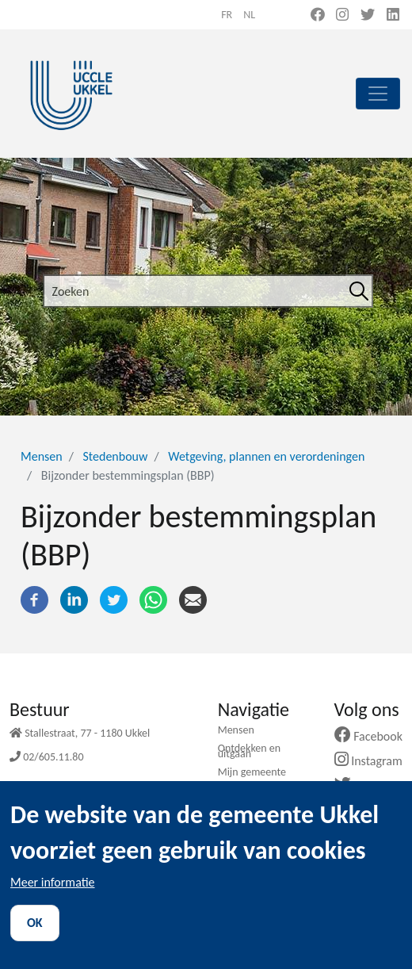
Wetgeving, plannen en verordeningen (266, 456)
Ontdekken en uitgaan (249, 750)
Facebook (374, 736)
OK (35, 940)
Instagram (374, 760)
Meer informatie (52, 899)
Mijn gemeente (252, 772)
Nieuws (234, 790)
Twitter (368, 785)
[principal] (378, 93)
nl (249, 14)
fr (226, 14)
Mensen (42, 456)
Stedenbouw (114, 456)
